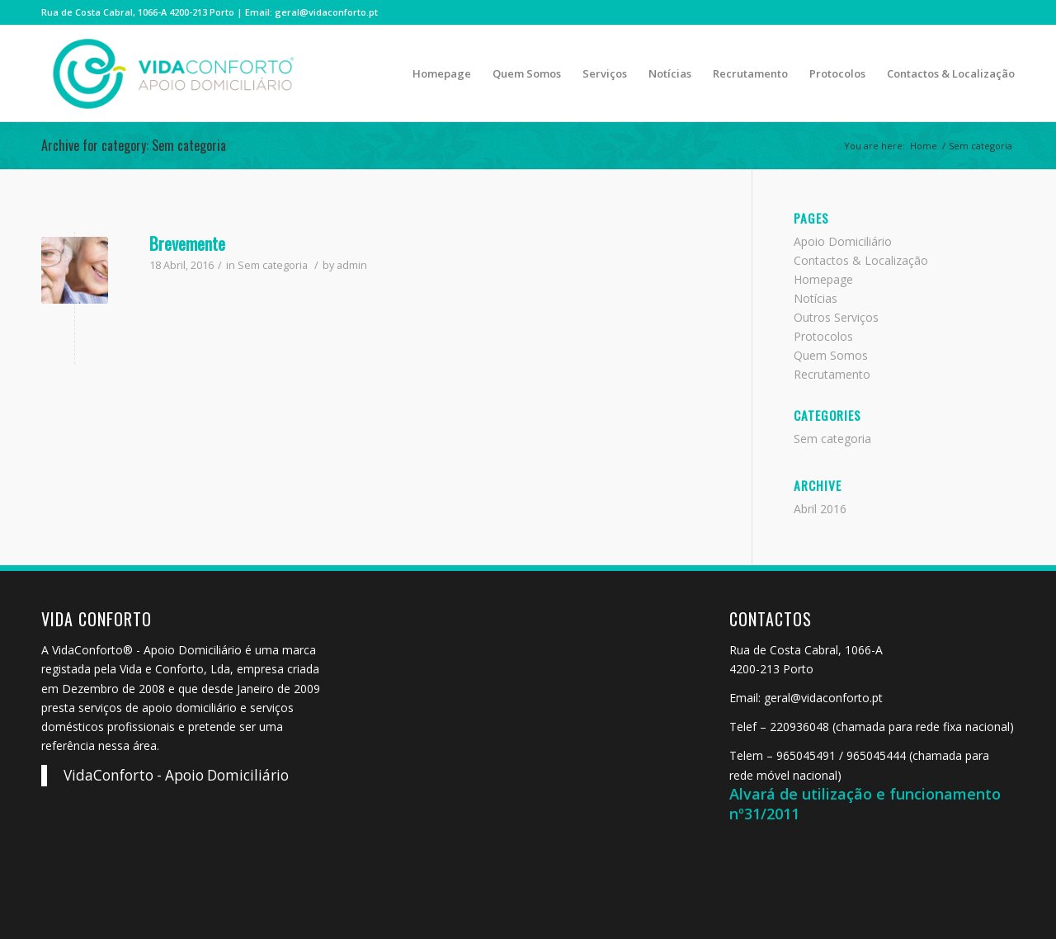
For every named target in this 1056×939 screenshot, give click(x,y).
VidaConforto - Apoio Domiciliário (176, 775)
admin (352, 265)
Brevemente (187, 243)
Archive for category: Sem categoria (133, 145)
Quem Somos (831, 355)
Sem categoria (273, 265)
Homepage (823, 279)
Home (923, 145)
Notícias (815, 298)
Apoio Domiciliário (843, 241)
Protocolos (823, 336)
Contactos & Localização (861, 260)
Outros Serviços (836, 317)
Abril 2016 (820, 509)
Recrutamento (832, 374)
